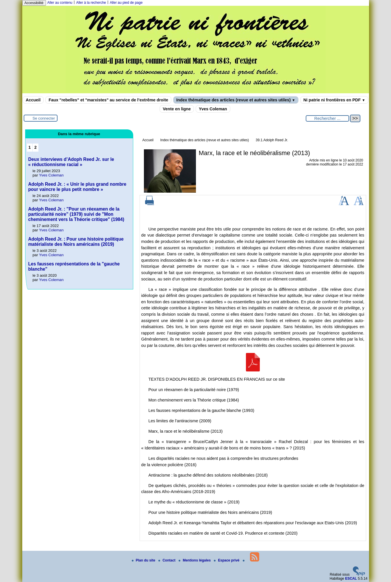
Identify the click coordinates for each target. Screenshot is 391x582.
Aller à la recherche (91, 3)
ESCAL (351, 579)
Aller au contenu (60, 3)
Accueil (33, 100)
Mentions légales (195, 560)
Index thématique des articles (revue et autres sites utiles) (235, 100)
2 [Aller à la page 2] (35, 147)
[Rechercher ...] (327, 118)
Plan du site (144, 560)
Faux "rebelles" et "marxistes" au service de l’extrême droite (108, 100)
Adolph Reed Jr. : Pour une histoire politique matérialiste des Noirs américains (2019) (76, 242)
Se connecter (44, 118)
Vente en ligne (177, 109)
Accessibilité (34, 3)
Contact (167, 560)
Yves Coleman (213, 109)
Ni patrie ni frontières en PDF (334, 100)
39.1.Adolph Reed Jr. (272, 140)
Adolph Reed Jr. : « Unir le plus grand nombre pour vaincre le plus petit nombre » (77, 187)
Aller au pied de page (126, 3)
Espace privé (227, 560)
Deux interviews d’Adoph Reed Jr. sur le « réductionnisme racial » (71, 162)
